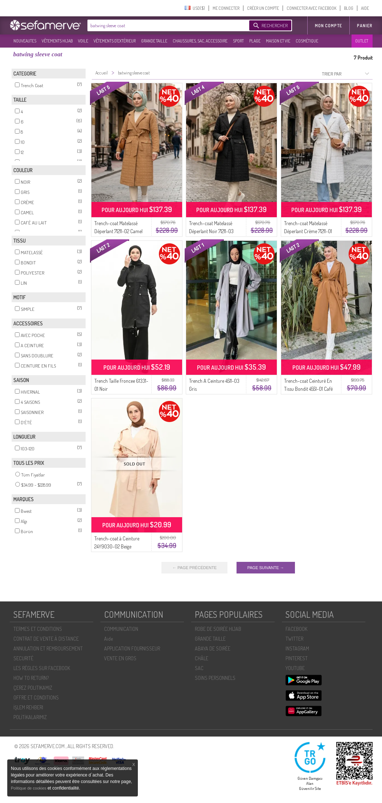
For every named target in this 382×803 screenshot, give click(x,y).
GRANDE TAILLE (154, 41)
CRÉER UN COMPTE (263, 8)
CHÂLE (201, 658)
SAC (199, 668)
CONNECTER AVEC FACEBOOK (311, 8)
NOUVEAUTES (24, 41)
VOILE (83, 41)
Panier (365, 25)
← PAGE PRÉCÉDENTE (194, 567)
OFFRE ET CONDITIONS (36, 697)
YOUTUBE (295, 668)
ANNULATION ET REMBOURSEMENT (48, 648)
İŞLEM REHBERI (28, 707)
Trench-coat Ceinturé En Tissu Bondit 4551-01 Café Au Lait (308, 389)
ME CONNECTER (226, 8)
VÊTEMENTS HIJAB (57, 41)
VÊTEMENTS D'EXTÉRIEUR (115, 41)
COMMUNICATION (121, 629)
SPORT (238, 41)
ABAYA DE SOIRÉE (212, 648)
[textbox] (166, 25)
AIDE (365, 8)
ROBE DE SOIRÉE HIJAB (218, 629)
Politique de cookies (29, 788)
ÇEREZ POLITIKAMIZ (32, 688)
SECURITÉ (23, 658)
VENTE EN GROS (120, 658)
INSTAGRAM (297, 648)
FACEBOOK (296, 629)
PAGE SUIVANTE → (265, 567)
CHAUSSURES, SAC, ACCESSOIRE (200, 41)
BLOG (348, 8)
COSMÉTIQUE (307, 41)
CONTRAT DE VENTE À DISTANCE (46, 639)
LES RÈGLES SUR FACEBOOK (41, 668)
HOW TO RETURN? (31, 678)
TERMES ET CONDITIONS (37, 629)
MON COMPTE (328, 25)
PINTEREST (297, 658)
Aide (108, 639)
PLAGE (254, 41)
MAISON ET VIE (278, 41)
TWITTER (294, 639)
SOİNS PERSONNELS (215, 678)
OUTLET (361, 41)
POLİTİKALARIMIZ (30, 717)
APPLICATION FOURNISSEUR (132, 648)
